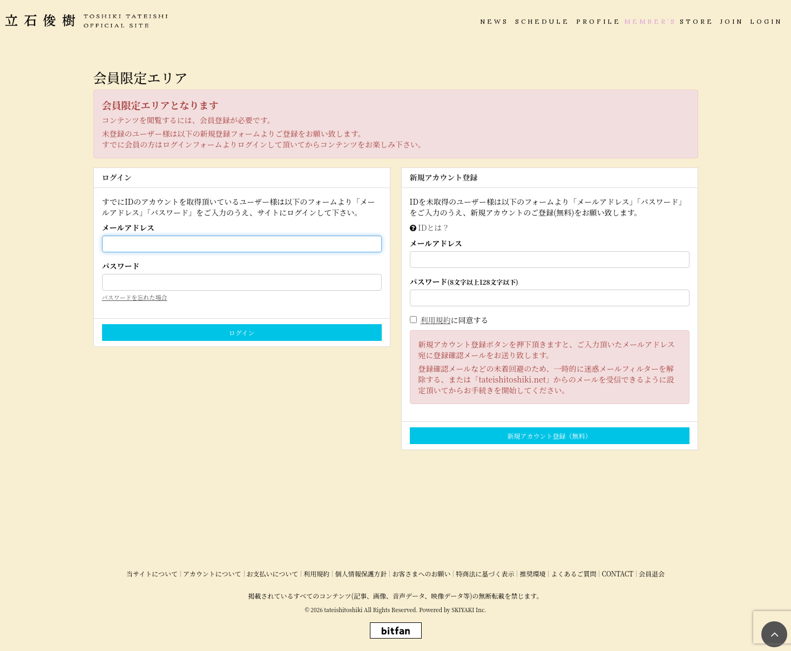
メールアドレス (128, 227)
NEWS (494, 21)
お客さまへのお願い (421, 573)
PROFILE (598, 21)
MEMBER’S (650, 21)
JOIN (731, 21)
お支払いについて (273, 573)
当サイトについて (152, 573)
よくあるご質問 (573, 573)
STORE (697, 21)
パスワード (121, 265)
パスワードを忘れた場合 (134, 297)
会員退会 (652, 573)
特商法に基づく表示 (485, 573)
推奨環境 (532, 573)
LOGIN (766, 21)
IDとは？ (433, 227)
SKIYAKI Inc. (468, 610)
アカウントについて (212, 573)
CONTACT (617, 573)
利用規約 (436, 319)
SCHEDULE (542, 21)
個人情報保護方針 (361, 573)
